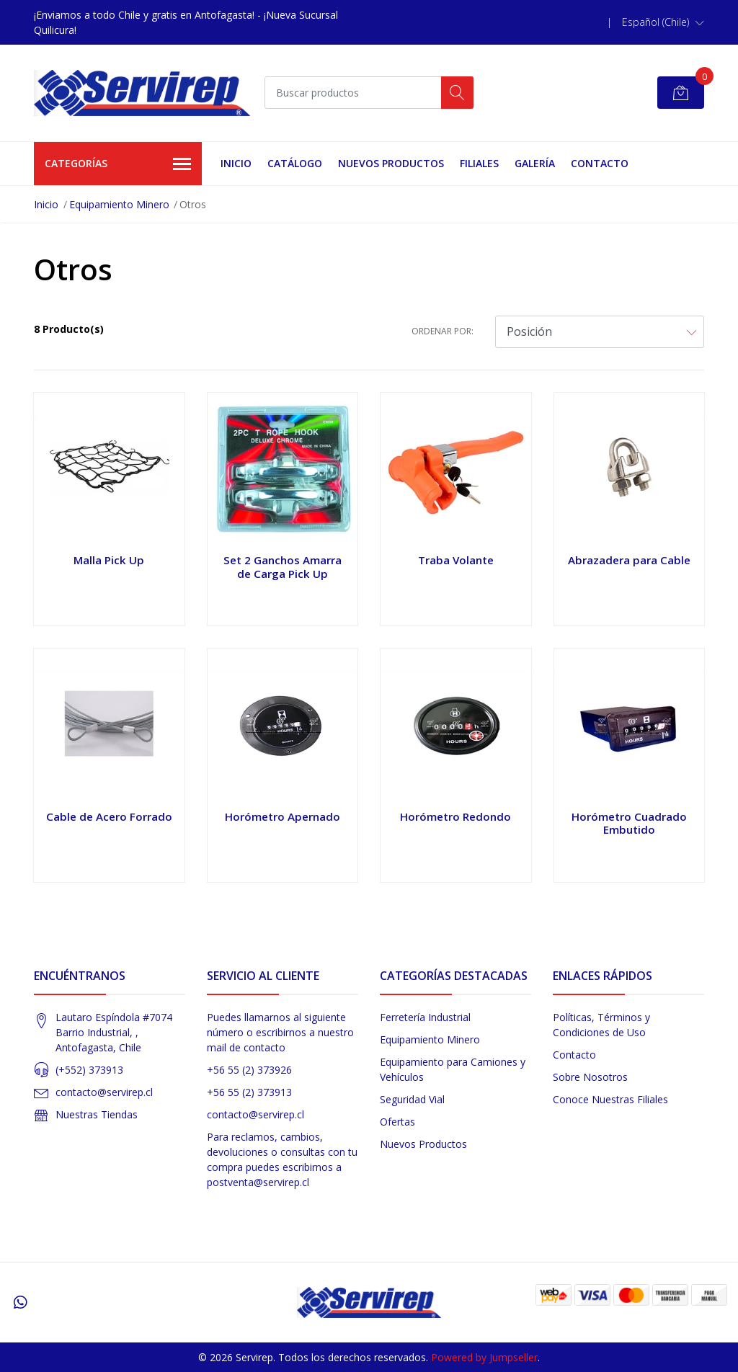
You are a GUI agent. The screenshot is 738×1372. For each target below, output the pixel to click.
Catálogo (294, 163)
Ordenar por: (443, 331)
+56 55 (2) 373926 (249, 1070)
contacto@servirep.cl (104, 1092)
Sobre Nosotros (590, 1077)
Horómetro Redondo (455, 816)
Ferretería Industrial (425, 1017)
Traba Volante (456, 560)
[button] (663, 22)
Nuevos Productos (391, 163)
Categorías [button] (118, 164)
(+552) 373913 (89, 1070)
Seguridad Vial (412, 1099)
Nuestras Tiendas (96, 1114)
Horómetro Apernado (282, 816)
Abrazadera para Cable (629, 560)
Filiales (479, 163)
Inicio (236, 163)
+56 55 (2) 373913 (249, 1092)
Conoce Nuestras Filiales (610, 1099)
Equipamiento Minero (119, 204)
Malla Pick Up (109, 560)
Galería (535, 163)
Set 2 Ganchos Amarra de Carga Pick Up (282, 566)
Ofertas (397, 1121)
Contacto (599, 163)
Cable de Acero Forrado (109, 816)
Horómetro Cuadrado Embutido (629, 823)
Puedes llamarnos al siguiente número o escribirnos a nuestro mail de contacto (280, 1032)
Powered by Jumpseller (484, 1357)
